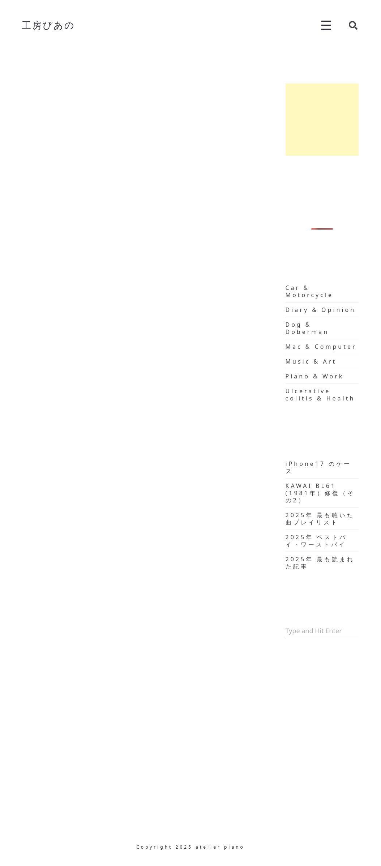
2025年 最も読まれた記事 (320, 563)
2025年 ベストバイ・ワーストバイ (316, 540)
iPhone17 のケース (319, 467)
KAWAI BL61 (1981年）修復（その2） (320, 493)
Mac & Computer (321, 346)
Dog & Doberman (307, 328)
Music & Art (311, 361)
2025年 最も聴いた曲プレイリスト (320, 518)
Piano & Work (315, 376)
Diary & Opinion (321, 309)
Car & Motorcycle (310, 291)
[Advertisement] (322, 119)
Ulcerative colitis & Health (320, 394)
